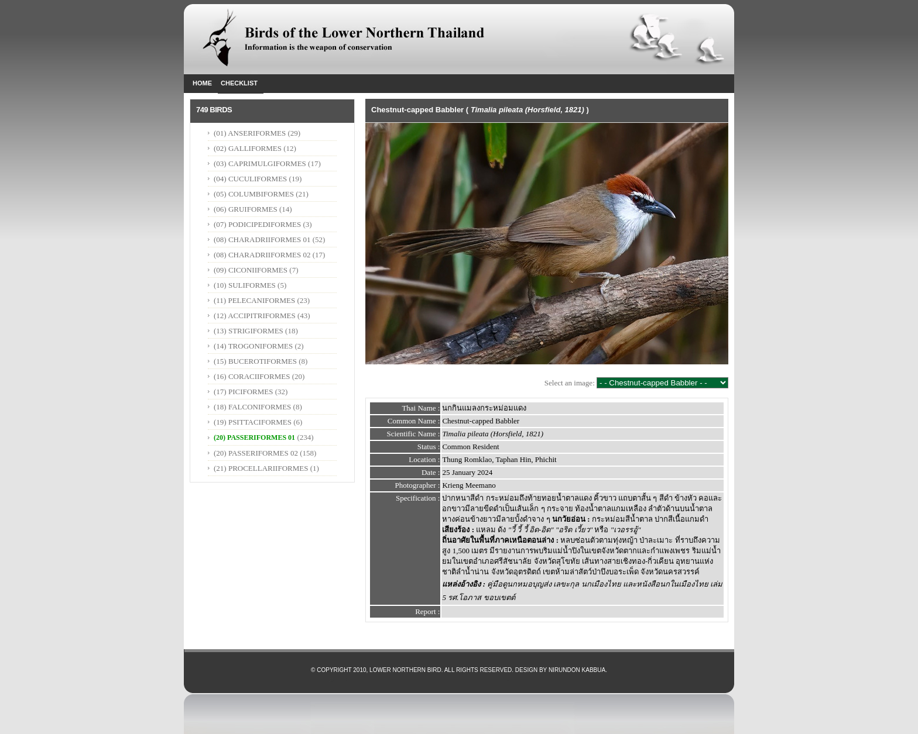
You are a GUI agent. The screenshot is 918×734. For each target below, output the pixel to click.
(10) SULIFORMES (245, 285)
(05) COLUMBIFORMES (254, 193)
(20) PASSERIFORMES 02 (256, 453)
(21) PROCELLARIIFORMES (261, 468)
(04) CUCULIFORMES (250, 178)
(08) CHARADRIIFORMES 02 (262, 254)
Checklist (239, 83)
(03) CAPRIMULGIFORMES (260, 163)
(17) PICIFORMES (243, 391)
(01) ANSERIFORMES (250, 133)
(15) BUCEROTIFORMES (255, 361)
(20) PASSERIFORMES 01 (254, 437)
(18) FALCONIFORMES (252, 406)
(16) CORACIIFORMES (252, 376)
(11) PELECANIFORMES (254, 300)
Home (202, 83)
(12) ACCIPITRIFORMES (255, 315)
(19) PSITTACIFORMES (253, 422)
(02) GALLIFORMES (248, 148)
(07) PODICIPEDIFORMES (257, 224)
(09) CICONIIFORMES (250, 270)
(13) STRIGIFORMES (248, 330)
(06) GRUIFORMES (246, 209)
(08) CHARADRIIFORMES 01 (262, 239)
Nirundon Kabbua (577, 670)
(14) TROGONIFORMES (253, 346)
